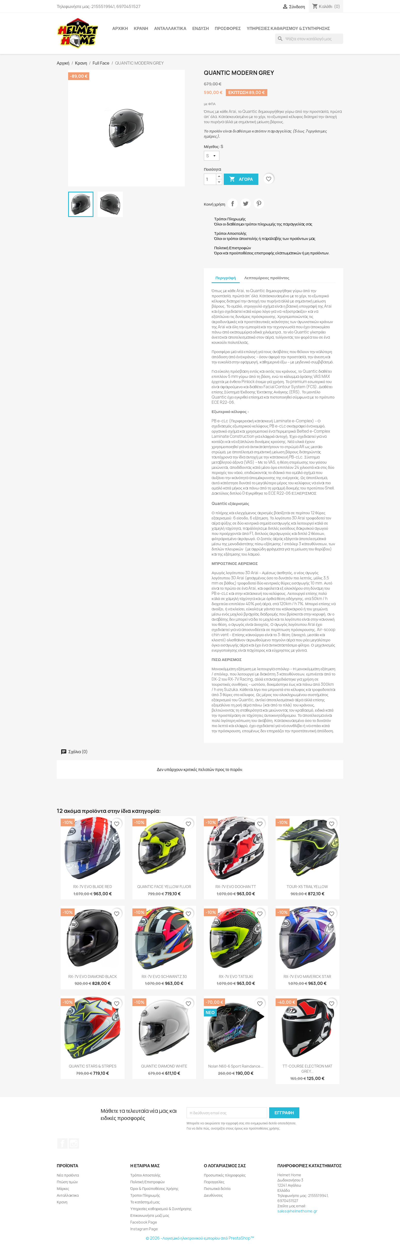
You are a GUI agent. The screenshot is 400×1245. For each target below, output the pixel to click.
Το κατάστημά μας (145, 1202)
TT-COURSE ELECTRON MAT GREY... (307, 1069)
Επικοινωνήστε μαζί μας (149, 1215)
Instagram (74, 1143)
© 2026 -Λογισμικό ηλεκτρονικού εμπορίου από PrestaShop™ (200, 1238)
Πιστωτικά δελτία (217, 1188)
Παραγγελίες (214, 1181)
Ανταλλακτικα (170, 28)
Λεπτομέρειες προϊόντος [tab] (266, 278)
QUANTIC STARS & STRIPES (92, 1066)
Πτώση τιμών (67, 1181)
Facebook (62, 1143)
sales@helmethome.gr (297, 1211)
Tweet (246, 203)
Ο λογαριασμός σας (225, 1166)
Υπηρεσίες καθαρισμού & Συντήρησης (288, 28)
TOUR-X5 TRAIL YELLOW (307, 886)
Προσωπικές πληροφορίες (225, 1175)
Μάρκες (63, 1188)
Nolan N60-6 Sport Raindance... (235, 1066)
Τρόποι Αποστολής (145, 1175)
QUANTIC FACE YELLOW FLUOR (164, 886)
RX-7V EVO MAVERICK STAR (307, 976)
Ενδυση (200, 28)
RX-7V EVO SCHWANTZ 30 (164, 976)
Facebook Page (143, 1222)
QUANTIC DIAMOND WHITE (164, 1066)
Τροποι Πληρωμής (145, 1195)
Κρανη (141, 28)
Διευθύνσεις (213, 1195)
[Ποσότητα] (210, 179)
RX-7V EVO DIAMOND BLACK (92, 976)
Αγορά (241, 179)
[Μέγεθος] (211, 156)
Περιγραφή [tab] (225, 278)
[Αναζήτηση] (309, 39)
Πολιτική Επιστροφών (147, 1181)
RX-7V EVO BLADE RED (92, 886)
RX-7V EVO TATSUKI (236, 976)
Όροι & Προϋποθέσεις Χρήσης (154, 1188)
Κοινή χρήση (232, 203)
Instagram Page (144, 1228)
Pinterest (259, 203)
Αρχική (120, 28)
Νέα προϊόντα (68, 1175)
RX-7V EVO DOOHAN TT (235, 886)
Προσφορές (228, 28)
